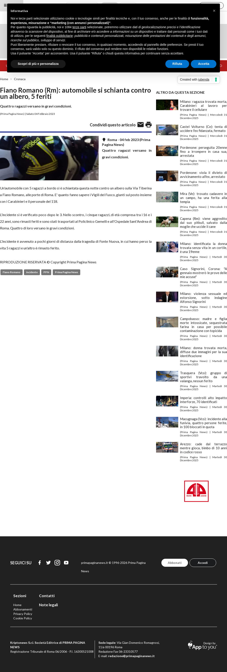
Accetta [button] (203, 64)
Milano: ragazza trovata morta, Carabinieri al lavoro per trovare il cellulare (203, 105)
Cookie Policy (22, 618)
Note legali (48, 604)
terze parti (79, 27)
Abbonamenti (22, 609)
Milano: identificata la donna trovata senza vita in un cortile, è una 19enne (203, 248)
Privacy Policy (22, 614)
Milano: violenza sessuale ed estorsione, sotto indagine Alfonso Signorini (203, 298)
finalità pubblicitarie (59, 36)
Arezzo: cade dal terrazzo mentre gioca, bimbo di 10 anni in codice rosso (203, 448)
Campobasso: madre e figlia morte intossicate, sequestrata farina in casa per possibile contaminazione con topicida (203, 325)
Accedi (203, 563)
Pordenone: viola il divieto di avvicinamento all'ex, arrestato (203, 175)
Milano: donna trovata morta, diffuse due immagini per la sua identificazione (203, 352)
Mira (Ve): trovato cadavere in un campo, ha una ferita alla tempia (203, 198)
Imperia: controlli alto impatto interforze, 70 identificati (203, 400)
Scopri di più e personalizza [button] (38, 64)
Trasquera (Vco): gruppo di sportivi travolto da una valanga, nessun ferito (203, 377)
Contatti (47, 595)
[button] (214, 10)
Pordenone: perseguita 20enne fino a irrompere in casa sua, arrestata (203, 151)
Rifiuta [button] (177, 64)
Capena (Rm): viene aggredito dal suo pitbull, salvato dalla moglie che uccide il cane (203, 223)
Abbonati (175, 563)
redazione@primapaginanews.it (131, 656)
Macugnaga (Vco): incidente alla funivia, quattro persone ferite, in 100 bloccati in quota (203, 423)
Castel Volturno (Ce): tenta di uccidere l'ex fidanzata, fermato (203, 129)
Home (4, 79)
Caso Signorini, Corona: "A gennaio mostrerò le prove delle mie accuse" (203, 273)
